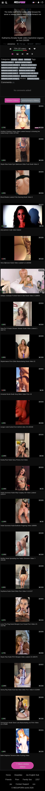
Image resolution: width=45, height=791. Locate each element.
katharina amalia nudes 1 (10, 73)
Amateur (14, 59)
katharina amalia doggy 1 (23, 62)
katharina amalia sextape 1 (10, 78)
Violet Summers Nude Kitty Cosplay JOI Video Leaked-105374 (18, 493)
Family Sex (27, 780)
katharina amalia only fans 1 (29, 73)
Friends (8, 780)
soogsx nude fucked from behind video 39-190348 (17, 427)
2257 (37, 780)
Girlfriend (27, 59)
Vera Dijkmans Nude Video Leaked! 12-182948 (16, 263)
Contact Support (22, 784)
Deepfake (18, 775)
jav (11, 784)
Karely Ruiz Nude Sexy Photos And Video (14, 460)
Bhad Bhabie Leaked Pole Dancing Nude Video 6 (17, 197)
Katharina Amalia (33, 78)
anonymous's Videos (30, 100)
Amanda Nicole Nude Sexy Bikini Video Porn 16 (16, 394)
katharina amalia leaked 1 (10, 68)
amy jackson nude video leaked (11, 230)
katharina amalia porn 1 (29, 76)
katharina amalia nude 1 (27, 70)
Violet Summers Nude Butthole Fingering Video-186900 (19, 525)
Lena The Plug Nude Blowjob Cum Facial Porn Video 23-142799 (19, 625)
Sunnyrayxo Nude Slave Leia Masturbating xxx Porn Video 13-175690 (20, 723)
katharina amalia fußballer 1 (11, 65)
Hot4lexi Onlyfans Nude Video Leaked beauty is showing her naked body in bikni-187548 (20, 132)
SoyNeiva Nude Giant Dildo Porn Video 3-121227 (17, 591)
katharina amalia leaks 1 (27, 68)
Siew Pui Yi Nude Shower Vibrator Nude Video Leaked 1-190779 (19, 329)
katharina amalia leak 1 (28, 65)
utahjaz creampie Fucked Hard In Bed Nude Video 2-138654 (20, 295)
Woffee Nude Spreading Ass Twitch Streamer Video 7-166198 (18, 559)
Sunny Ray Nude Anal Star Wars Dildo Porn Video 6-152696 (20, 690)
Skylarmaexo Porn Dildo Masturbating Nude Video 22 (18, 361)
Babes (21, 59)
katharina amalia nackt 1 (10, 70)
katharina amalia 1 (8, 62)
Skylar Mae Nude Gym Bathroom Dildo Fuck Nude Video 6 (20, 164)
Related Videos (12, 100)
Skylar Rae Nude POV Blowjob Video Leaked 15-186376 (19, 657)
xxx (34, 784)
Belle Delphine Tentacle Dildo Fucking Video (15, 755)
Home (8, 775)
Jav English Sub (32, 775)
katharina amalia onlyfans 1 (11, 76)
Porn (17, 780)
